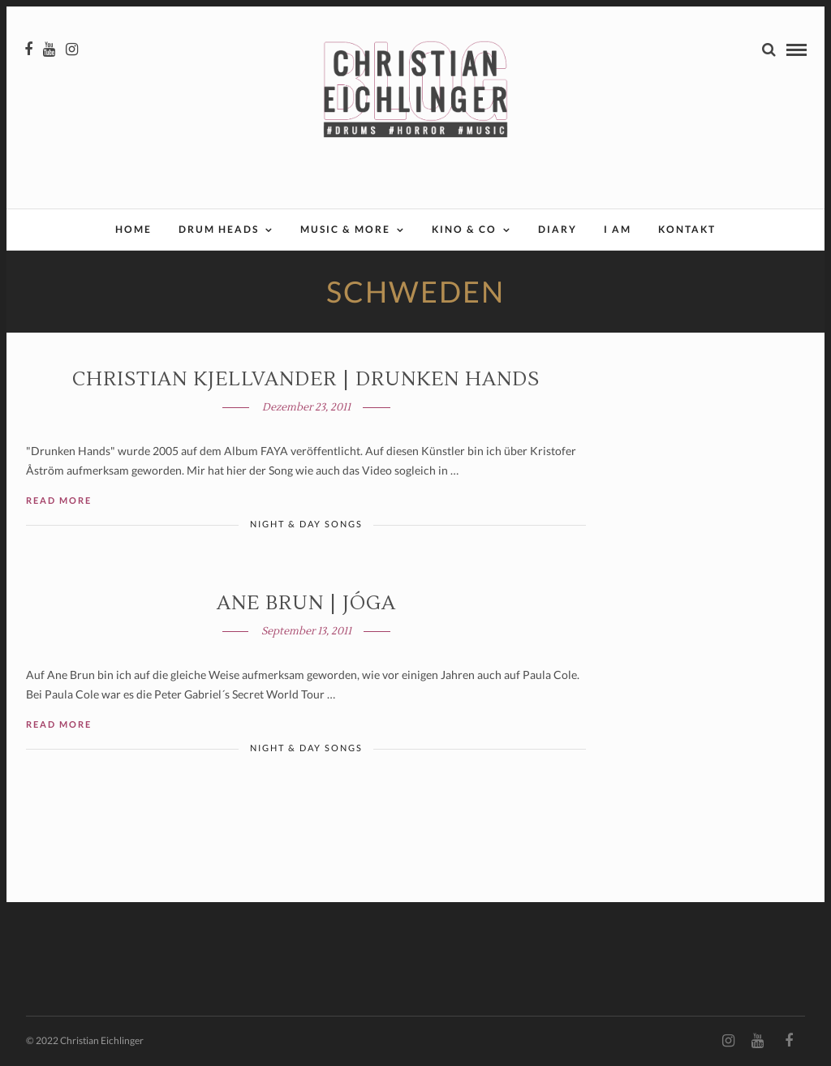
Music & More (345, 229)
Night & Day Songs (306, 523)
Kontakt (687, 229)
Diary (557, 229)
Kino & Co (464, 229)
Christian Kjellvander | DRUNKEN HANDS (306, 379)
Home (133, 229)
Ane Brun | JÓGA (306, 603)
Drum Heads (219, 229)
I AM (617, 229)
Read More (59, 500)
